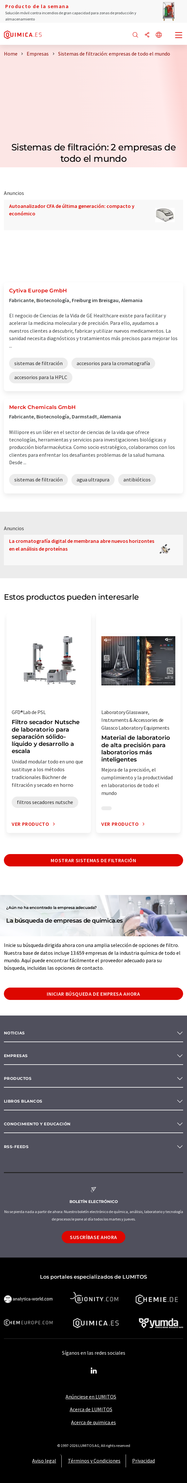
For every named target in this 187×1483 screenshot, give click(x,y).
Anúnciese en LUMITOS (91, 1396)
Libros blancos (23, 1101)
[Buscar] (135, 35)
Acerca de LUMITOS (91, 1409)
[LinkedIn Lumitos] (93, 1371)
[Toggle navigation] (179, 36)
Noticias (14, 1032)
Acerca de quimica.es (93, 1422)
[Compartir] (147, 35)
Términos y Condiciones (94, 1460)
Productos (17, 1078)
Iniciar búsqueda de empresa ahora (93, 994)
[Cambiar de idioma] (158, 35)
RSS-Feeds (16, 1146)
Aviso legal (44, 1460)
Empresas (16, 1055)
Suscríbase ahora (93, 1237)
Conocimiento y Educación (37, 1123)
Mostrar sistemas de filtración (93, 860)
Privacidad (143, 1460)
